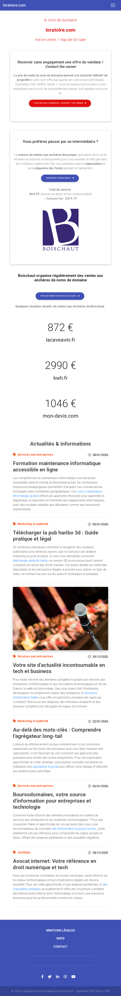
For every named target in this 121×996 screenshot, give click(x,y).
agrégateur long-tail (45, 766)
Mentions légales (60, 930)
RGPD (61, 938)
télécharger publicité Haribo (31, 560)
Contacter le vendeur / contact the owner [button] (60, 103)
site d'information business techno (74, 828)
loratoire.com (60, 30)
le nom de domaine (60, 20)
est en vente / (60, 39)
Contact (60, 946)
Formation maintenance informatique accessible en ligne (57, 466)
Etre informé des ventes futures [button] (60, 295)
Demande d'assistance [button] (60, 178)
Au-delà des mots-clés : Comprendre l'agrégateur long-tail (57, 733)
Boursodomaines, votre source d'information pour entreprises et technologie (52, 800)
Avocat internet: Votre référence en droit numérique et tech (54, 864)
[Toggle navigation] (113, 5)
